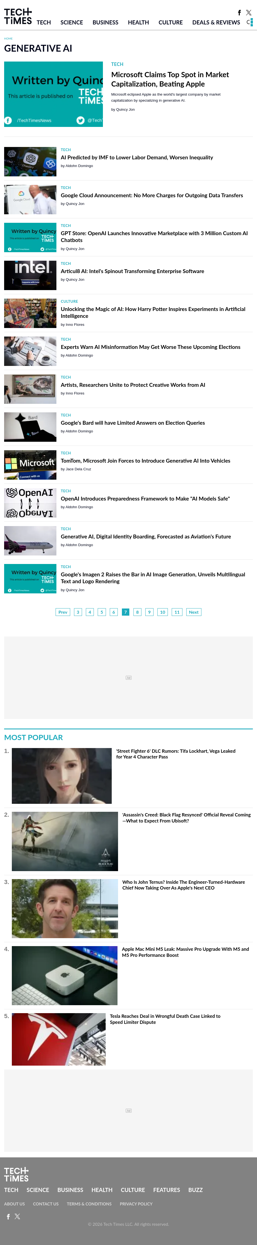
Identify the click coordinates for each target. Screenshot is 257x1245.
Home (8, 38)
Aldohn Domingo (79, 166)
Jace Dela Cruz (78, 469)
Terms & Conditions (89, 1203)
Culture (170, 22)
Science (72, 22)
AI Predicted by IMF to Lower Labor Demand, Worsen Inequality (137, 157)
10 (162, 612)
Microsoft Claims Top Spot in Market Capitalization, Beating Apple (170, 79)
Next (194, 612)
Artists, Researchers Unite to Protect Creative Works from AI (133, 385)
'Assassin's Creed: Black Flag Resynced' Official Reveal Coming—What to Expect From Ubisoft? (186, 818)
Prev (62, 612)
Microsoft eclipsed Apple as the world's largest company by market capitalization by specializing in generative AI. (165, 97)
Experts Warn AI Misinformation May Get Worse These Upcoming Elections (150, 347)
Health (138, 22)
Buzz (195, 1189)
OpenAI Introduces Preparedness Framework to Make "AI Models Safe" (145, 498)
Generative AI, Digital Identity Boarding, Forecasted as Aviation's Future (146, 536)
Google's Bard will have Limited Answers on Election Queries (133, 422)
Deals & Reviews (216, 22)
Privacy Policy (136, 1203)
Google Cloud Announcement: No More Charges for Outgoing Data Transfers (152, 195)
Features (166, 1189)
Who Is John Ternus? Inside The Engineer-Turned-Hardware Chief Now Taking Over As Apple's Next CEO (183, 885)
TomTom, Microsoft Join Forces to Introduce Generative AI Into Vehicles (145, 460)
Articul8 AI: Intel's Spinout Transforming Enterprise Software (132, 271)
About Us (14, 1203)
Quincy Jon (125, 109)
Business (105, 22)
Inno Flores (75, 325)
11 (177, 612)
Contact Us (46, 1203)
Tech (44, 22)
